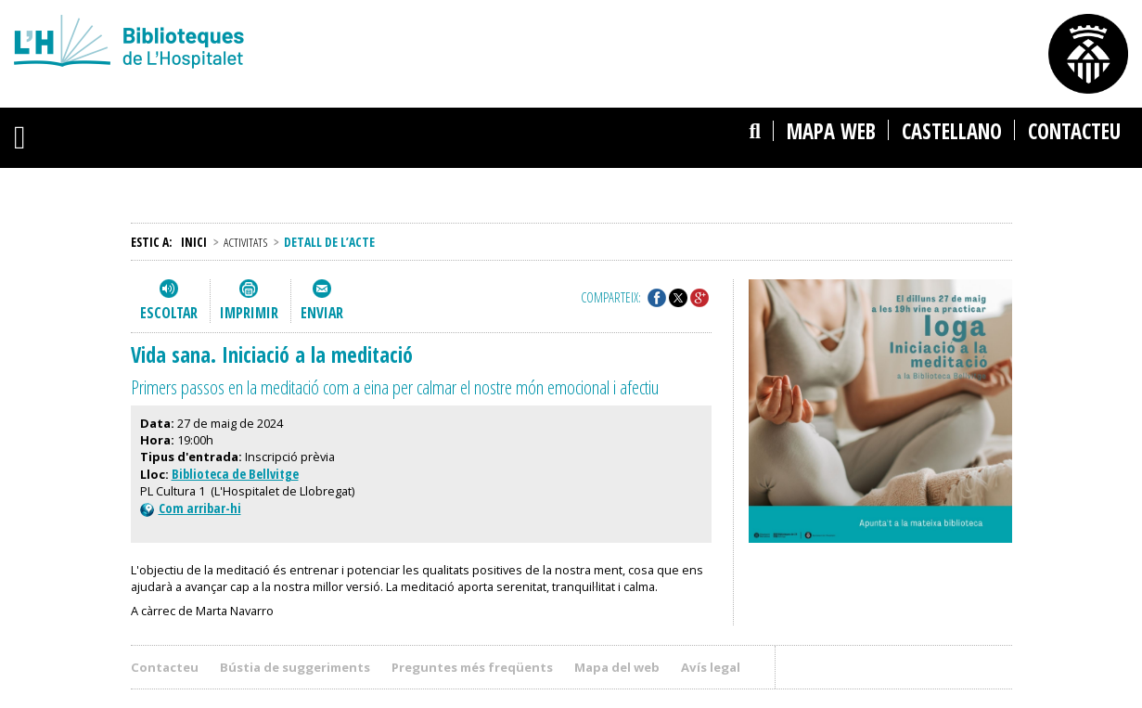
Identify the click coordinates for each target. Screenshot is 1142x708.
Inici (194, 242)
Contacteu (1074, 131)
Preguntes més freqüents (472, 667)
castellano (952, 131)
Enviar (322, 313)
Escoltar (169, 313)
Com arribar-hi (190, 508)
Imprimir (249, 313)
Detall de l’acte (329, 242)
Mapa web (831, 131)
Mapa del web (617, 667)
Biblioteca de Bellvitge (235, 474)
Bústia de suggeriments (295, 667)
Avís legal (710, 667)
